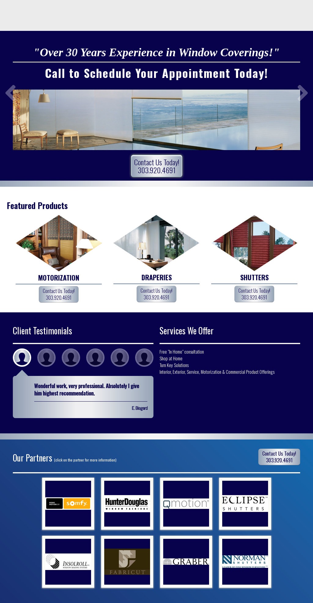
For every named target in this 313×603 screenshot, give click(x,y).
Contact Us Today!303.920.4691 (156, 165)
